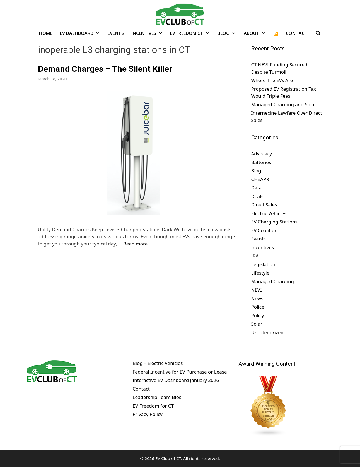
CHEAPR (260, 179)
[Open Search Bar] (318, 33)
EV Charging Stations (274, 221)
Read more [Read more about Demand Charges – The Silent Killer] (135, 243)
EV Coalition (264, 230)
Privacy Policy (147, 414)
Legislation (263, 264)
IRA (255, 255)
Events (116, 33)
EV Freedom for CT (153, 406)
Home (45, 33)
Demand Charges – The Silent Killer (105, 69)
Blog (229, 33)
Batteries (261, 162)
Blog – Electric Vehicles (157, 363)
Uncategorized (267, 332)
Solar (257, 324)
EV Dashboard (82, 33)
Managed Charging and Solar (283, 104)
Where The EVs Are (272, 80)
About (257, 33)
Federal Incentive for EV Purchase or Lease (179, 372)
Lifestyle (260, 272)
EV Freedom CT (192, 33)
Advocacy (261, 153)
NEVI (256, 290)
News (257, 298)
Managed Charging (272, 281)
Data (256, 187)
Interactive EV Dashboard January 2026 (175, 380)
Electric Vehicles (268, 213)
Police (257, 307)
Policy (257, 315)
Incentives (149, 33)
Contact (297, 33)
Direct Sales (264, 204)
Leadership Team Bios (156, 397)
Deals (257, 196)
